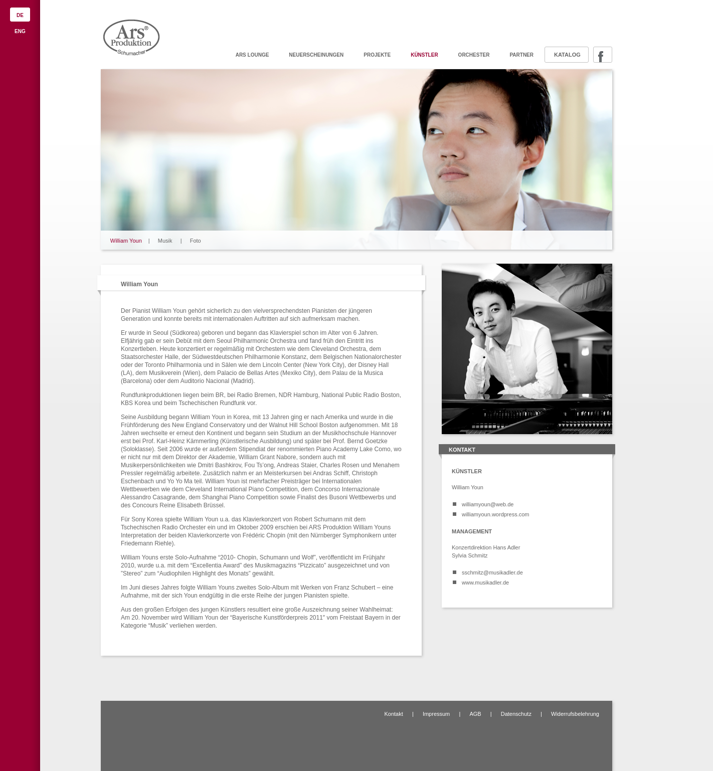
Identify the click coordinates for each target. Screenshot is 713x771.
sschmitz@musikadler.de (492, 572)
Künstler (424, 55)
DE (20, 15)
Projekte (377, 55)
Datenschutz (516, 714)
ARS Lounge (252, 55)
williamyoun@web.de (488, 504)
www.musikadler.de (485, 583)
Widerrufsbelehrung (575, 714)
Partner (521, 55)
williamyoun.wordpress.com (495, 514)
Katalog (567, 55)
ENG (20, 31)
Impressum (436, 714)
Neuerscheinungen (316, 55)
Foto (195, 241)
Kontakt (393, 714)
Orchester (474, 55)
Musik (165, 241)
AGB (475, 714)
